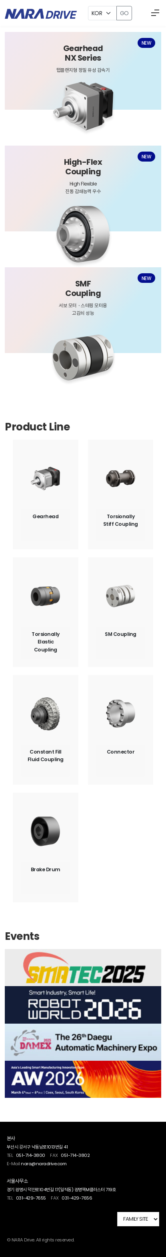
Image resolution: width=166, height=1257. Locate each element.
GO (124, 13)
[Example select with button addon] (102, 13)
